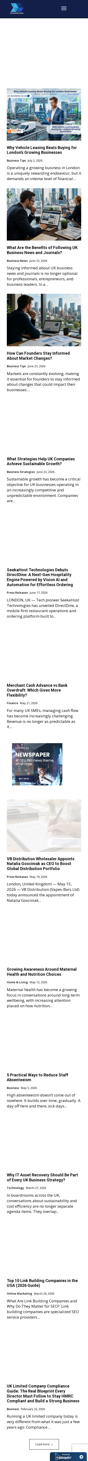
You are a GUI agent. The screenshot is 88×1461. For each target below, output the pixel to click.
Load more (44, 1444)
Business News (17, 261)
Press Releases (17, 593)
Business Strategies (21, 472)
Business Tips (16, 161)
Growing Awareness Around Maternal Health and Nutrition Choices (42, 972)
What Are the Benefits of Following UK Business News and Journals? (42, 250)
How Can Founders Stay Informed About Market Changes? (38, 356)
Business (13, 1088)
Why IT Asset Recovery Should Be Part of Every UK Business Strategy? (42, 1177)
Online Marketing (19, 1294)
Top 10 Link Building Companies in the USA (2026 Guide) (42, 1283)
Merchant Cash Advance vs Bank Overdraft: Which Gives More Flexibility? (37, 690)
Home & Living (17, 982)
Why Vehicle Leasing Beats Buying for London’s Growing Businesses (42, 150)
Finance (12, 703)
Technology (15, 1188)
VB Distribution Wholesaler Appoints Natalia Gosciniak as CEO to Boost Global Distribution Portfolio (40, 863)
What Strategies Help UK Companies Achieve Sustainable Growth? (41, 461)
